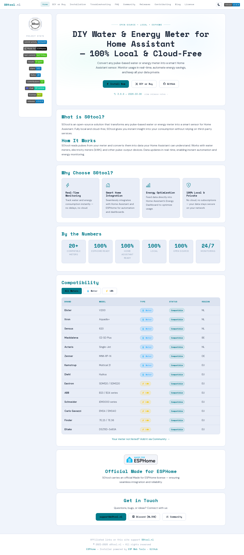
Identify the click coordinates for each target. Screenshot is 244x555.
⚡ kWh (110, 291)
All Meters (71, 291)
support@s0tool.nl (110, 516)
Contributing (163, 4)
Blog (178, 4)
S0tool (12, 4)
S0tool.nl (148, 539)
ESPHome (91, 549)
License (189, 4)
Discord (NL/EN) (144, 517)
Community (129, 4)
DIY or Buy (59, 4)
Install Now (116, 84)
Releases (145, 4)
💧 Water (92, 291)
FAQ (117, 4)
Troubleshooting (100, 4)
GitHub (169, 84)
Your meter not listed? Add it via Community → (141, 439)
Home (45, 4)
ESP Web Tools (137, 549)
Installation (78, 4)
